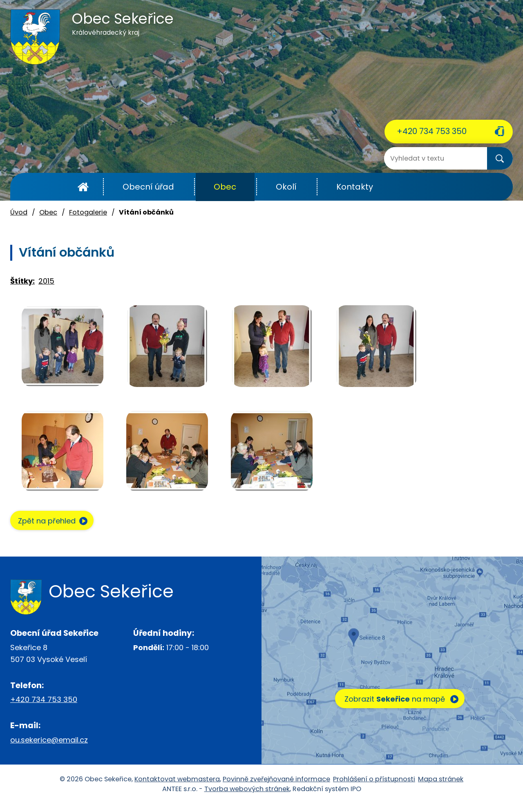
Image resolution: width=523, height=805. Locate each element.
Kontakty (354, 186)
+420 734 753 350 (432, 131)
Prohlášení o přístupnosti (374, 780)
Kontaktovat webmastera (177, 780)
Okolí (286, 186)
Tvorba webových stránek (247, 789)
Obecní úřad (148, 186)
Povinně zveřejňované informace (276, 780)
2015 (46, 281)
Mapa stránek (440, 780)
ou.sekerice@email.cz (49, 741)
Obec (225, 186)
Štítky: (22, 281)
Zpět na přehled (50, 521)
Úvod (83, 187)
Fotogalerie (88, 212)
